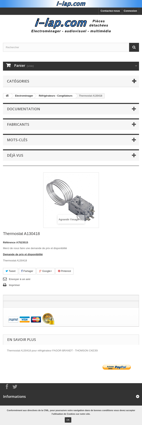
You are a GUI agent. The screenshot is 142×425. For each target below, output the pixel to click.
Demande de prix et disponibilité (23, 254)
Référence (9, 242)
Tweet (10, 271)
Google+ (45, 271)
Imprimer (14, 285)
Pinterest (64, 271)
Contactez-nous (110, 10)
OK (68, 420)
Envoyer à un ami (19, 279)
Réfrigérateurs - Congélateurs (55, 95)
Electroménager (24, 95)
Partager (27, 271)
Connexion (130, 10)
